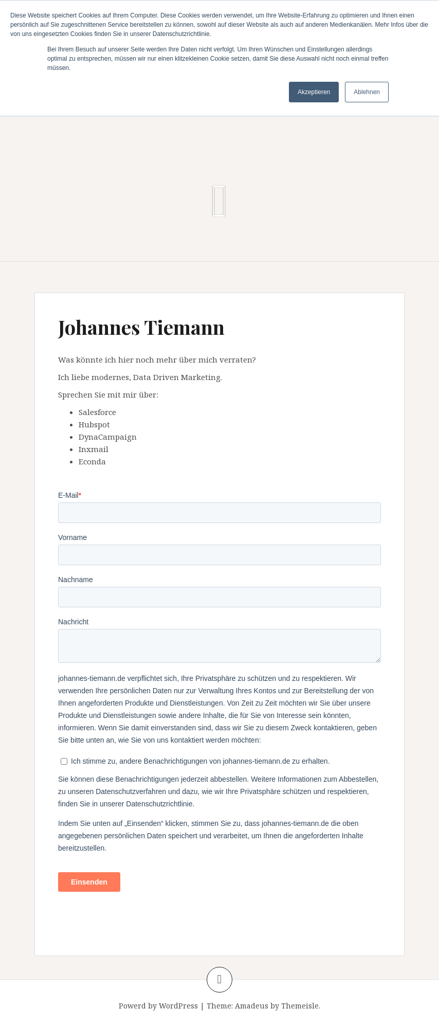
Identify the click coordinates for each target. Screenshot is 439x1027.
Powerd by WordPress (158, 1006)
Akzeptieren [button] (314, 92)
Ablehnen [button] (367, 92)
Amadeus (251, 1006)
